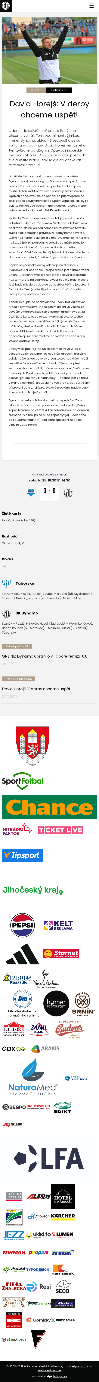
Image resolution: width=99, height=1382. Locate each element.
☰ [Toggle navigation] (91, 6)
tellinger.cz (60, 1376)
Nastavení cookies (49, 1370)
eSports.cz (79, 1366)
